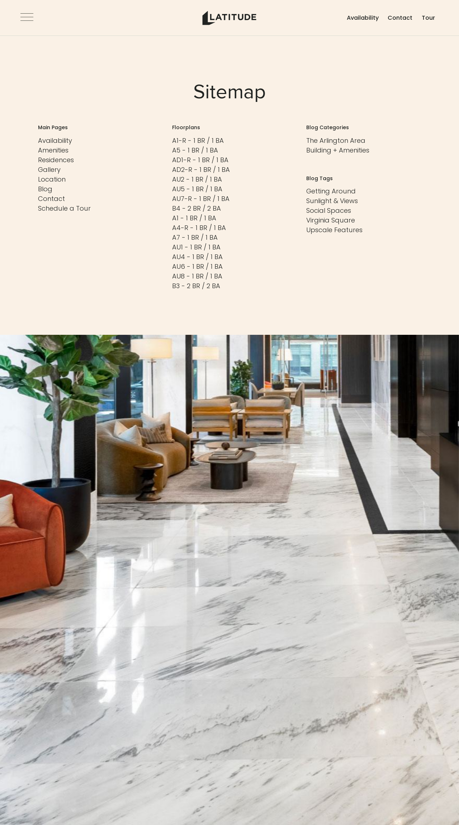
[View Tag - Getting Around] (331, 191)
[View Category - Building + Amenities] (337, 150)
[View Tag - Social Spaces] (328, 210)
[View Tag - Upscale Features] (334, 229)
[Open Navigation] (27, 18)
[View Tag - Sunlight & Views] (332, 200)
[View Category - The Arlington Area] (335, 140)
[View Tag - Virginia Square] (330, 220)
